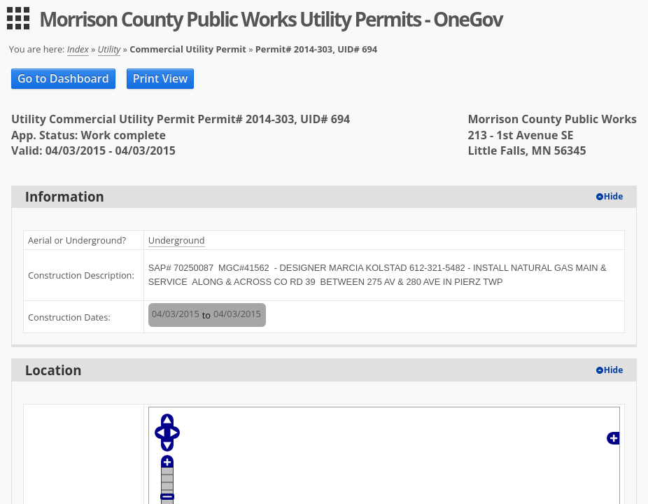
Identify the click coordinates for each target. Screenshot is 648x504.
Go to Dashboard (63, 78)
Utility (109, 49)
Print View (160, 78)
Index (78, 49)
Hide (614, 196)
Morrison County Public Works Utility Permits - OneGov (270, 19)
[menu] (18, 18)
